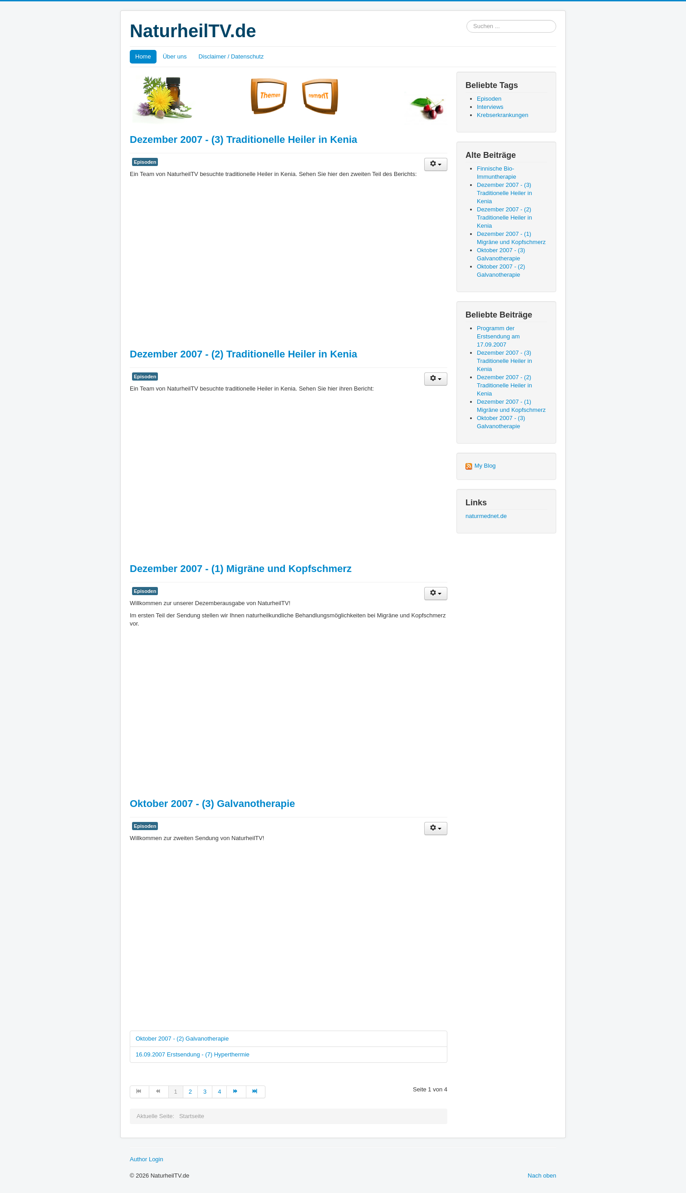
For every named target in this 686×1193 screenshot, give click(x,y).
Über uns (175, 56)
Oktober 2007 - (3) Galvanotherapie (212, 803)
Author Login (146, 1159)
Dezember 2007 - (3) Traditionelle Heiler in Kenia (243, 139)
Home (143, 56)
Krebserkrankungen (502, 115)
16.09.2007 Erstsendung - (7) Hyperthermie (193, 1054)
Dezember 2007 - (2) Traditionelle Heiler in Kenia (243, 354)
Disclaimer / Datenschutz (231, 56)
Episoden (145, 162)
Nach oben (542, 1175)
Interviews (490, 106)
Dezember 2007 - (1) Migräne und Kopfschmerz (241, 568)
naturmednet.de (486, 516)
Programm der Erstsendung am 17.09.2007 (498, 336)
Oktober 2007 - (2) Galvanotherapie (182, 1038)
